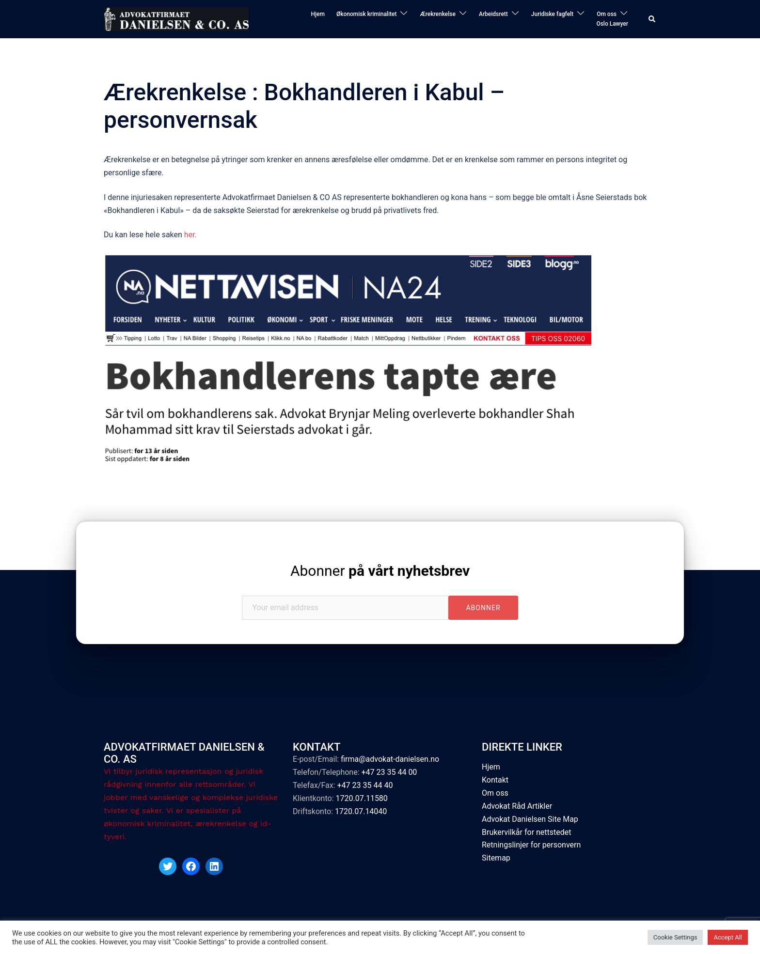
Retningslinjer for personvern (531, 844)
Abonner (380, 570)
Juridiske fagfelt (552, 14)
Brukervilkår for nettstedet (526, 832)
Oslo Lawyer (612, 23)
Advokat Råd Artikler (517, 806)
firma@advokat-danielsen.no (390, 759)
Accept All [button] (727, 937)
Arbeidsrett (493, 14)
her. (191, 234)
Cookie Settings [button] (675, 937)
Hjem (317, 14)
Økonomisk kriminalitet (366, 14)
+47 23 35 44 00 (389, 772)
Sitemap (496, 857)
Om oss (607, 14)
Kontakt (495, 780)
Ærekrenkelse (438, 14)
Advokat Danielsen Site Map (530, 819)
